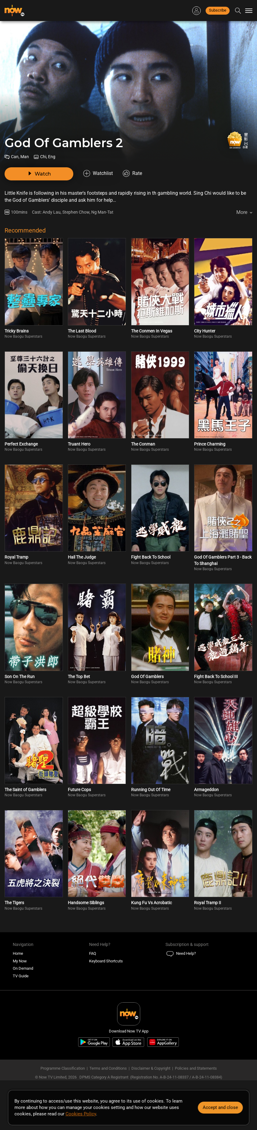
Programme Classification (62, 1068)
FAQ (92, 953)
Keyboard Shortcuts (106, 961)
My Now (20, 961)
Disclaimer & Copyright (150, 1068)
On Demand (23, 968)
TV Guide (21, 976)
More (241, 212)
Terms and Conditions (108, 1068)
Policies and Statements (196, 1068)
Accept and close (220, 1107)
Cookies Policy (80, 1114)
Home (18, 953)
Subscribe (217, 10)
